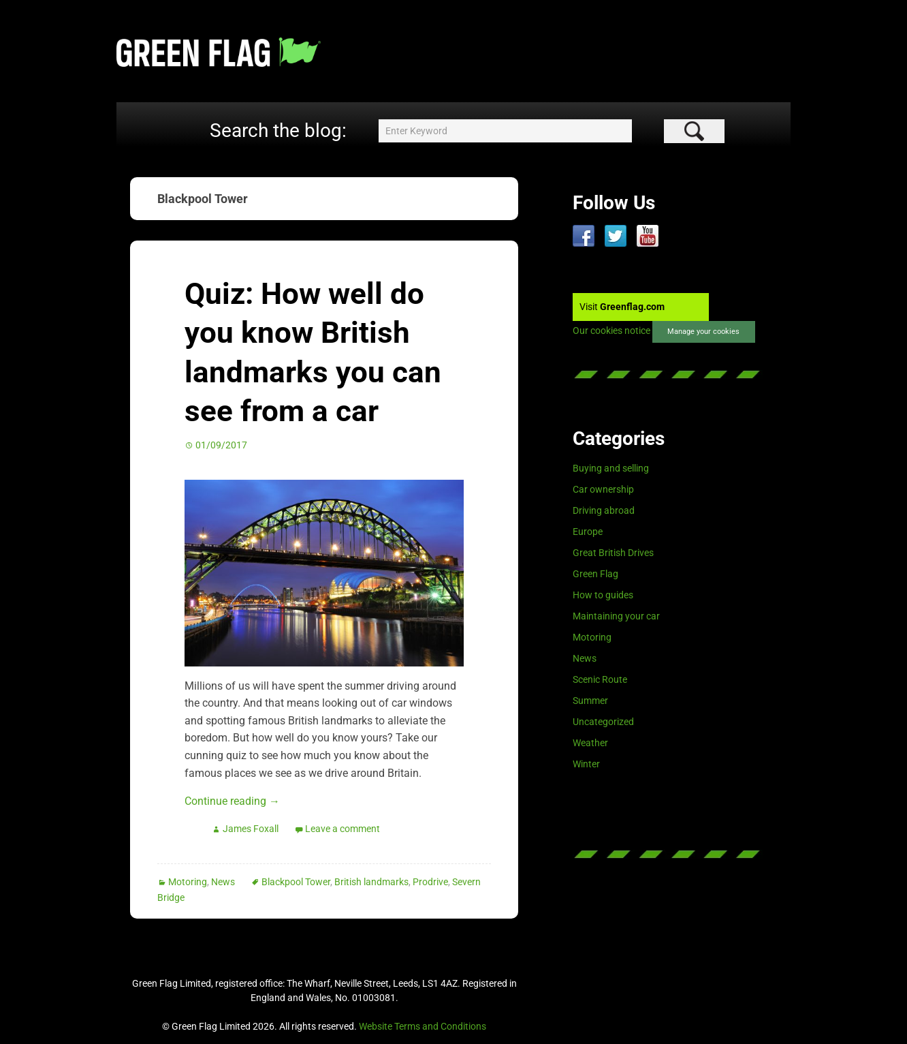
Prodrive (430, 881)
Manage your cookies (703, 331)
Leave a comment (342, 828)
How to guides (603, 594)
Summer (590, 700)
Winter (586, 763)
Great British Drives (613, 552)
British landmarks (371, 881)
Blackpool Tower (295, 881)
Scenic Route (600, 679)
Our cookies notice (611, 331)
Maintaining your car (616, 616)
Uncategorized (603, 721)
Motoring (187, 881)
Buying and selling (611, 468)
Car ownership (603, 489)
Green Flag (595, 573)
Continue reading (232, 801)
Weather (590, 742)
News (223, 881)
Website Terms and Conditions (422, 1026)
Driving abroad (604, 510)
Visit (622, 306)
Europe (588, 531)
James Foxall (251, 828)
